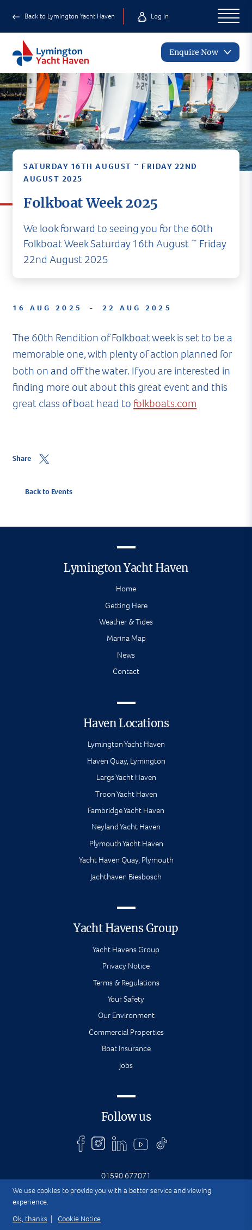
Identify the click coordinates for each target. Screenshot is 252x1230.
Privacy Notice (126, 965)
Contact (126, 671)
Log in (153, 16)
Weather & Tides (126, 621)
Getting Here (126, 605)
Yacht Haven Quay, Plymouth (126, 859)
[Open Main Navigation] (228, 16)
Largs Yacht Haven (126, 777)
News (126, 655)
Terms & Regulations (126, 982)
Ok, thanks (30, 1219)
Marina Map (126, 638)
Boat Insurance (126, 1048)
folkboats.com (164, 396)
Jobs (126, 1065)
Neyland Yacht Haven (126, 826)
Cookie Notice (79, 1219)
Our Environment (126, 1015)
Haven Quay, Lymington (126, 761)
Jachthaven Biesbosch (126, 876)
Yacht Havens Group (126, 949)
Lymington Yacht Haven (126, 744)
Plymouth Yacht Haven (126, 843)
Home (126, 588)
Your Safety (126, 999)
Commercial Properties (126, 1032)
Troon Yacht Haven (126, 794)
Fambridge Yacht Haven (126, 810)
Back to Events (42, 491)
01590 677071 (126, 1175)
